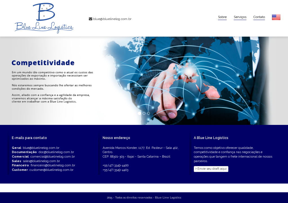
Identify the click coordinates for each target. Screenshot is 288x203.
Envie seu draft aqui (211, 169)
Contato (259, 17)
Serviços (240, 17)
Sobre (222, 17)
